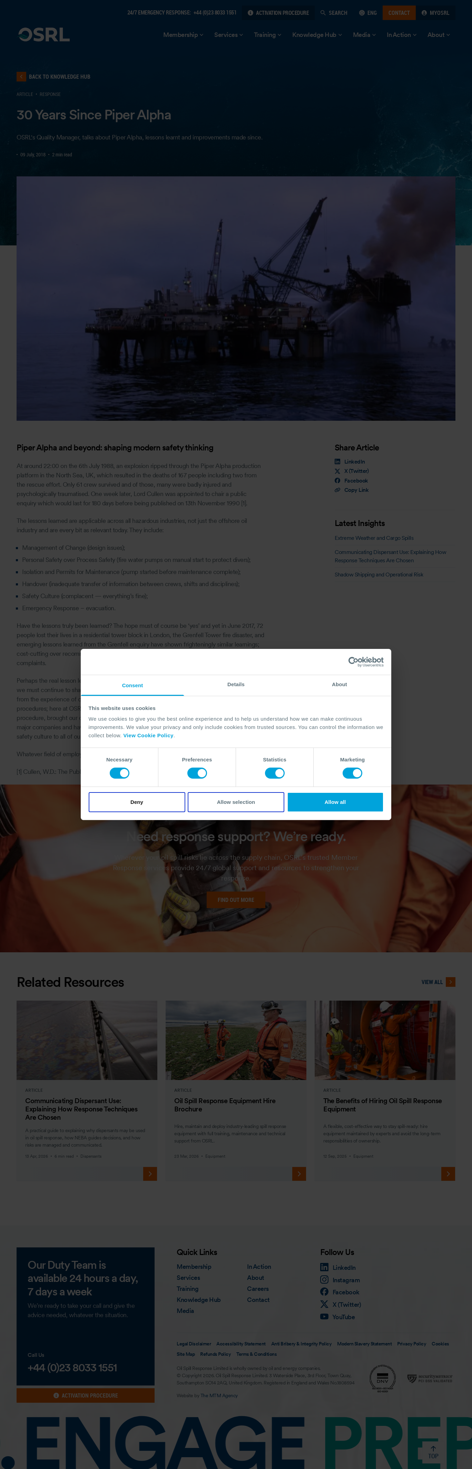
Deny (136, 802)
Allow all (335, 802)
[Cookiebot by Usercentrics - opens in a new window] (353, 661)
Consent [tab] (132, 685)
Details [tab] (236, 684)
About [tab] (339, 684)
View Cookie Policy (148, 735)
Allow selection (236, 802)
